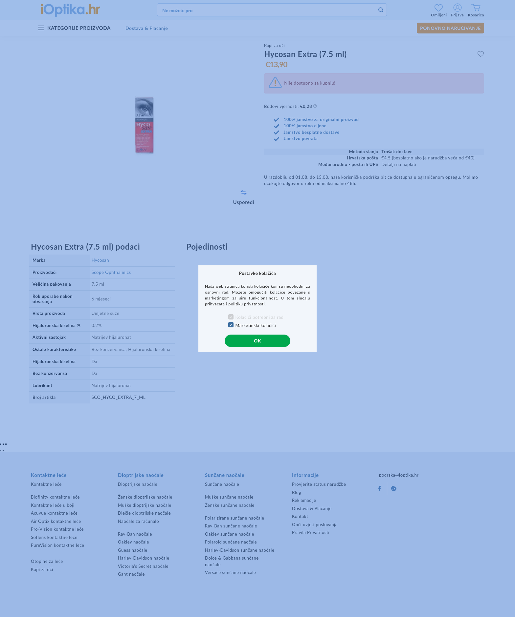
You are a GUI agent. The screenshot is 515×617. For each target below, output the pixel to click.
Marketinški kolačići (255, 325)
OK (257, 340)
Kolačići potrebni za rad (259, 317)
